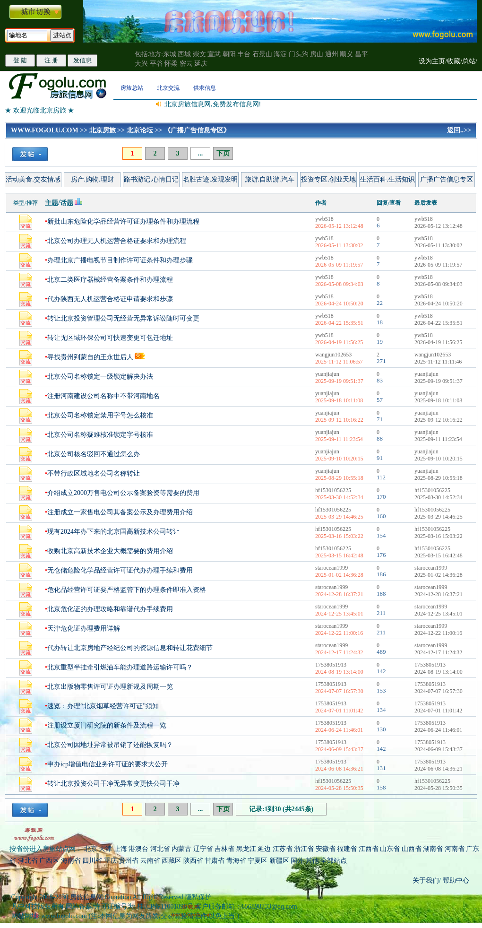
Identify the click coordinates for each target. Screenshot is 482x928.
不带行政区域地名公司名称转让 (93, 473)
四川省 (92, 860)
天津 (105, 848)
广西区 (49, 860)
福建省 (347, 848)
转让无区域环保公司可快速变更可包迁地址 (110, 337)
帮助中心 (455, 880)
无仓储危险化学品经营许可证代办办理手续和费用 (120, 570)
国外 (297, 860)
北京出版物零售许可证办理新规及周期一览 (110, 686)
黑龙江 (246, 848)
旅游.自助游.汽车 (269, 179)
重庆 (110, 860)
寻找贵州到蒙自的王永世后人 (90, 357)
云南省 (150, 860)
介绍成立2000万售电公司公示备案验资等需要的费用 (123, 492)
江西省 (369, 848)
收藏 (453, 61)
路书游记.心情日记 (151, 179)
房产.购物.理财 (92, 179)
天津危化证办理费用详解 (83, 628)
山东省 (391, 848)
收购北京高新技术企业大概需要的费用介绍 (110, 551)
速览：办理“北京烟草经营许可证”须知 (103, 706)
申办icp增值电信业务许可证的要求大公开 (107, 764)
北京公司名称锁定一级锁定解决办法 (100, 376)
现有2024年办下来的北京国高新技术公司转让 (113, 531)
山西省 (412, 848)
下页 (223, 153)
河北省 (160, 848)
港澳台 (138, 848)
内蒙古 (181, 848)
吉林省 (224, 848)
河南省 (455, 848)
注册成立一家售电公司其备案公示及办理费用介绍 (120, 512)
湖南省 (433, 848)
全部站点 (333, 860)
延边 (264, 848)
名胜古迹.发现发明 (210, 179)
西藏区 (171, 860)
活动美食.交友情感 (33, 179)
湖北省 (28, 860)
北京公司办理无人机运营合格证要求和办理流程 (116, 240)
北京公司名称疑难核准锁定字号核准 (100, 434)
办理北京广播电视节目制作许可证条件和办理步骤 (120, 260)
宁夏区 (257, 860)
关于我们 (426, 880)
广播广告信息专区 (446, 179)
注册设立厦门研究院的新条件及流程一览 (106, 725)
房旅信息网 (86, 897)
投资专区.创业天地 (328, 179)
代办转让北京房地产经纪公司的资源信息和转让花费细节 (130, 647)
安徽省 (326, 848)
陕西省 (193, 860)
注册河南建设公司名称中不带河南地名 (103, 395)
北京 (90, 848)
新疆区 (279, 860)
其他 (313, 860)
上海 (120, 848)
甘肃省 (214, 860)
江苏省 (283, 848)
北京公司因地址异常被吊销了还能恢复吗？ (110, 744)
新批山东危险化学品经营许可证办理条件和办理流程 (123, 221)
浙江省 (304, 848)
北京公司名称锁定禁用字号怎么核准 (100, 415)
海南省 (71, 860)
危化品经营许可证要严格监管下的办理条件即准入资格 (126, 589)
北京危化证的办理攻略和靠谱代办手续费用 (110, 609)
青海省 (236, 860)
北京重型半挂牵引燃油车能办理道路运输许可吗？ (120, 667)
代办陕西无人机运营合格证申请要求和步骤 (110, 299)
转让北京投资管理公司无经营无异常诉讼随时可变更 (123, 318)
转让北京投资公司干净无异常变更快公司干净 (113, 783)
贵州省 (128, 860)
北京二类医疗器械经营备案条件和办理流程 (110, 279)
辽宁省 (203, 848)
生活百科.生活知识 (387, 179)
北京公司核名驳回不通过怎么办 (93, 454)
